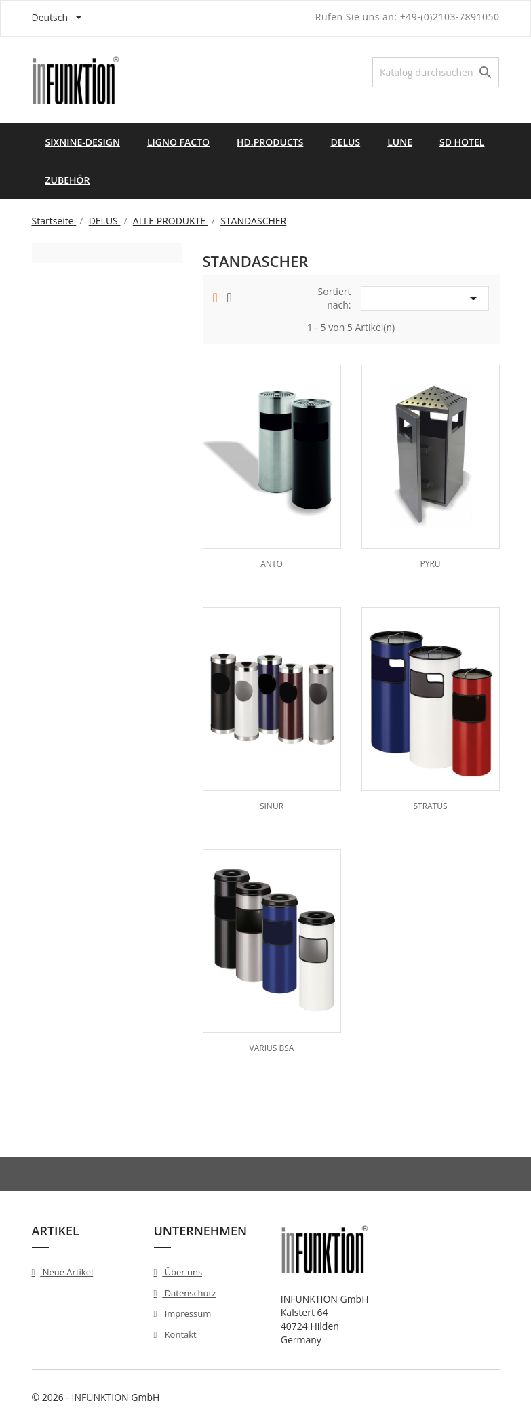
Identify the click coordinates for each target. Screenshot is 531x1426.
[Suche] (436, 72)
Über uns (182, 1272)
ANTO (271, 564)
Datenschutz (189, 1293)
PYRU (430, 564)
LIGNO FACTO (178, 142)
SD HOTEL (461, 142)
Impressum (186, 1313)
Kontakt (179, 1334)
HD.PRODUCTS (270, 142)
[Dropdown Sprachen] (59, 18)
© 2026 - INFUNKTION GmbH (96, 1397)
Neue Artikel (66, 1272)
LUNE (399, 142)
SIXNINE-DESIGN (82, 142)
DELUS (345, 142)
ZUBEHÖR (67, 180)
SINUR (271, 806)
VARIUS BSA (272, 1048)
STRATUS (430, 806)
